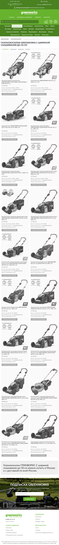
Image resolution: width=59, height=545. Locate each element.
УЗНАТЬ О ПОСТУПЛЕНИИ (9, 94)
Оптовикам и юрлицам (24, 17)
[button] (14, 5)
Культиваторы (17, 29)
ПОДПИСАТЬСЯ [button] (29, 499)
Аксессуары (45, 34)
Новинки (38, 17)
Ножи (25, 29)
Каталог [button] (11, 17)
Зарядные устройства (12, 32)
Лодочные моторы (27, 34)
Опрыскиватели (15, 34)
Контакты (47, 17)
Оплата (38, 519)
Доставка (38, 516)
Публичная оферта (11, 532)
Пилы (46, 26)
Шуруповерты (33, 32)
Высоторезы (42, 32)
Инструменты (50, 29)
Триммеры (8, 26)
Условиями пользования (26, 504)
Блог (37, 527)
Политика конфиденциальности (44, 532)
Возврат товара (40, 521)
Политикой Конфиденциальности (37, 502)
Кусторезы (8, 29)
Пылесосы (24, 32)
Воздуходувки (40, 29)
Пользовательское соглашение (15, 535)
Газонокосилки (17, 26)
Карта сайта (10, 530)
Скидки (38, 530)
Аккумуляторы (39, 26)
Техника (50, 32)
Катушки (31, 29)
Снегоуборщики (28, 26)
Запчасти (37, 34)
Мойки (52, 26)
